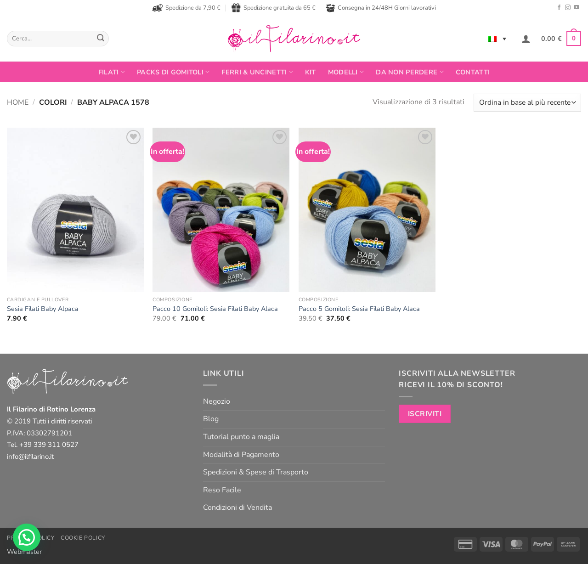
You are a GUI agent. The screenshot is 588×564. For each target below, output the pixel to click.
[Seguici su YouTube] (576, 8)
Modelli (346, 72)
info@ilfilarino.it (30, 456)
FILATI (111, 72)
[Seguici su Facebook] (559, 8)
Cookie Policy (83, 537)
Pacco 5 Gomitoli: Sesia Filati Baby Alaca (359, 309)
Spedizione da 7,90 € (186, 7)
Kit (310, 72)
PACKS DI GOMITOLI (173, 72)
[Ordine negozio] (527, 103)
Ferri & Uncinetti (257, 72)
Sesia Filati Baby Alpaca (43, 309)
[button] (526, 38)
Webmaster (24, 551)
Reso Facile (222, 490)
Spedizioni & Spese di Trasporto (255, 472)
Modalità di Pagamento (241, 455)
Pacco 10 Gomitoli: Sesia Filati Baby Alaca (215, 309)
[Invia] (100, 38)
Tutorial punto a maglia (241, 437)
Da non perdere (410, 72)
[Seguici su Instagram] (568, 8)
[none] (497, 39)
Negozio (216, 401)
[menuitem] (497, 39)
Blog (211, 419)
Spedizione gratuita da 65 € (273, 8)
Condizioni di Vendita (237, 507)
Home (17, 102)
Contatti (473, 72)
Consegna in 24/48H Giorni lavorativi (381, 8)
